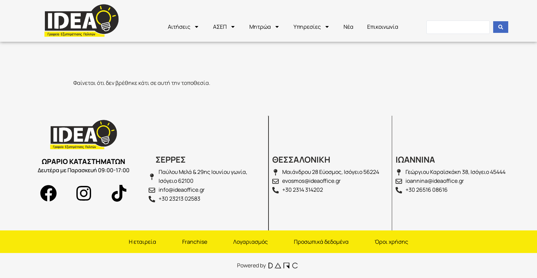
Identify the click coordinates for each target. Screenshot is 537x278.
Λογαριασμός (250, 241)
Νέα (348, 26)
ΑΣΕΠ (224, 27)
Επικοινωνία (382, 26)
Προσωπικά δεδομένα (321, 241)
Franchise (194, 241)
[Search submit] (500, 27)
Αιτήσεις (183, 27)
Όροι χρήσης (391, 241)
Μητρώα (264, 27)
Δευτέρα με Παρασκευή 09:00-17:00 (83, 170)
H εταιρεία (142, 241)
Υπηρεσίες (312, 27)
